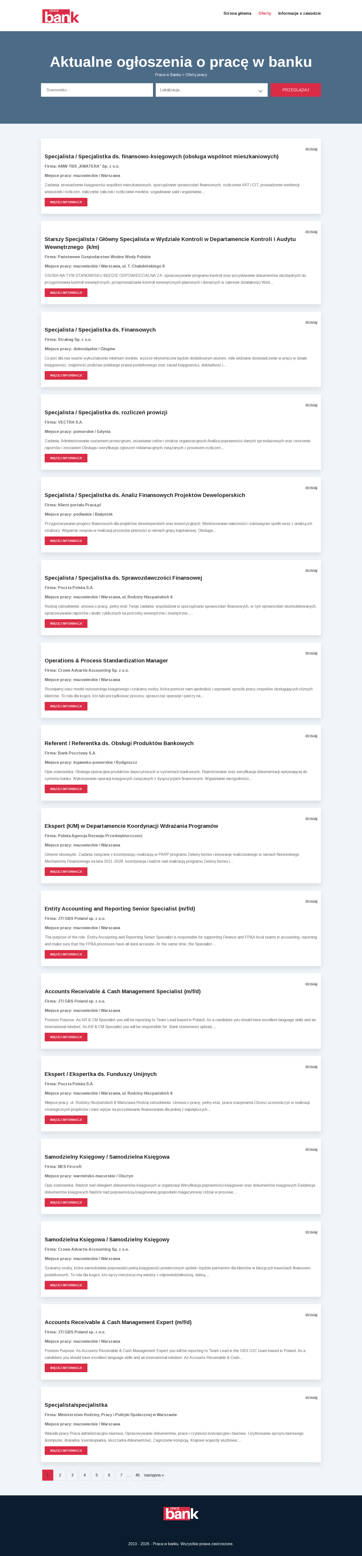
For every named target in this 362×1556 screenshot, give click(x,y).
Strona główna (237, 13)
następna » (154, 1475)
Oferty (264, 13)
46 (137, 1475)
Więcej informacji (66, 202)
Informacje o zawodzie (299, 13)
